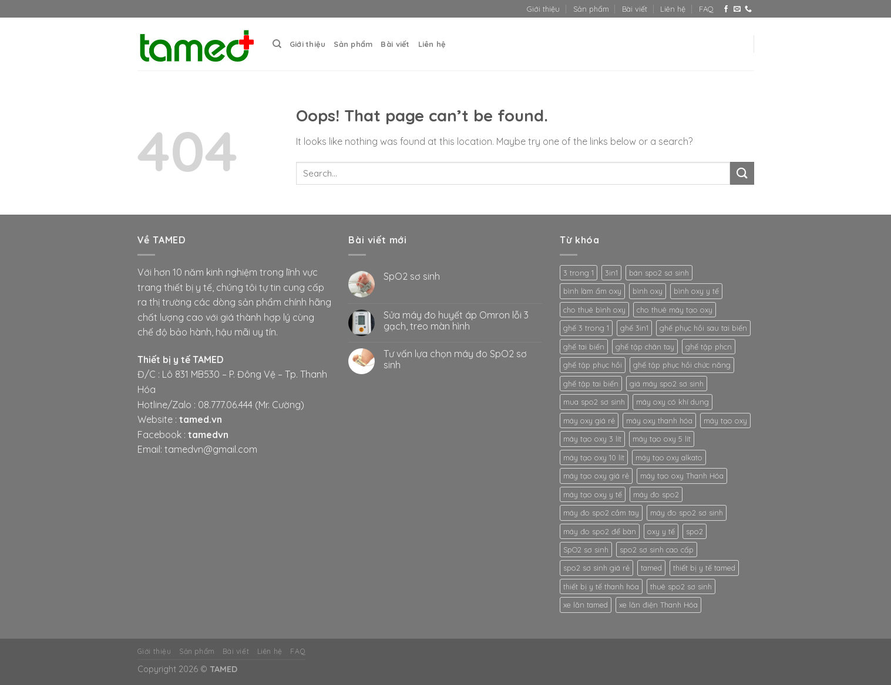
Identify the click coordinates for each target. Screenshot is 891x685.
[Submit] (742, 173)
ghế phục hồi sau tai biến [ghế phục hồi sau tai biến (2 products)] (703, 328)
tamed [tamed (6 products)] (651, 567)
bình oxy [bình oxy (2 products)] (648, 291)
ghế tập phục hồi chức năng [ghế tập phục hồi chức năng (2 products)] (682, 364)
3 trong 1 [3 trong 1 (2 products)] (578, 272)
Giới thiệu (543, 8)
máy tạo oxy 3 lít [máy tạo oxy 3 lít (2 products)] (592, 438)
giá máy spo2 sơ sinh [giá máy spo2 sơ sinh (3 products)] (667, 383)
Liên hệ (672, 8)
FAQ (706, 8)
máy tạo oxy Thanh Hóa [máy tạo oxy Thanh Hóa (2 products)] (682, 475)
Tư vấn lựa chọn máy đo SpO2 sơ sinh (455, 359)
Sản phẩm (591, 8)
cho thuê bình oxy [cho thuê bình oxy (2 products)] (594, 309)
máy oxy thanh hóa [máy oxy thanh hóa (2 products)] (659, 420)
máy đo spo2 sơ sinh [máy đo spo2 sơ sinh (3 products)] (686, 512)
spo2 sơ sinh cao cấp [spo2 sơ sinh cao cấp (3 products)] (657, 549)
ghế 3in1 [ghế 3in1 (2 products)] (634, 328)
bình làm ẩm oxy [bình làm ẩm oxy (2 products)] (592, 291)
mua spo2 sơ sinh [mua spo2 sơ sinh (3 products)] (594, 401)
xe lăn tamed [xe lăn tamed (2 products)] (585, 604)
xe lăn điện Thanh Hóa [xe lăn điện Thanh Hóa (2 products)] (658, 604)
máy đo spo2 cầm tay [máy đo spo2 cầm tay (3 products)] (601, 512)
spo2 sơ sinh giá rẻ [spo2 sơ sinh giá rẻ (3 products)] (596, 567)
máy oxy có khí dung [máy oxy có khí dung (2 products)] (672, 401)
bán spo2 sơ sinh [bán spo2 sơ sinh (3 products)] (659, 272)
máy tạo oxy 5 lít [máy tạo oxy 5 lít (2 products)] (662, 438)
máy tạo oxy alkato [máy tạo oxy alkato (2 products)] (669, 457)
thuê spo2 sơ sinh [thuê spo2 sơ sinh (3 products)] (681, 586)
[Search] (277, 44)
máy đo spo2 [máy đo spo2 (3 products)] (656, 494)
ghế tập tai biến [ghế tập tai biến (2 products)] (590, 383)
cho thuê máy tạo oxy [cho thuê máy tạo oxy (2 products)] (674, 309)
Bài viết (634, 8)
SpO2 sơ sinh (412, 276)
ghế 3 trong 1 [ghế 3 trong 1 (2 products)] (586, 328)
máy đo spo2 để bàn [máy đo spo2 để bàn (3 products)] (599, 531)
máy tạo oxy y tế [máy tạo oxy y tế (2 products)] (592, 494)
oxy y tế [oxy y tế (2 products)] (661, 531)
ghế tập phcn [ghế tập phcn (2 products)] (708, 346)
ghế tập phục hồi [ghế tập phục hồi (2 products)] (592, 364)
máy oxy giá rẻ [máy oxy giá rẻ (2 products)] (589, 420)
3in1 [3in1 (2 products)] (611, 272)
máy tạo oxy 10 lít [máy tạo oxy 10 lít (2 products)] (593, 457)
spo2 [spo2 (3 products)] (694, 531)
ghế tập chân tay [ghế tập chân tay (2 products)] (645, 346)
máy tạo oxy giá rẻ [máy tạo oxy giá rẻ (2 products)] (596, 475)
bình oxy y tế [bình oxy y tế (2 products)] (696, 291)
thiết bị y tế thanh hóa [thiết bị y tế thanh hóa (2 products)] (601, 586)
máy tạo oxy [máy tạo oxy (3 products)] (725, 420)
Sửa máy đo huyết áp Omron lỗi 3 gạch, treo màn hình (456, 321)
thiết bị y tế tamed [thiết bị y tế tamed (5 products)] (704, 567)
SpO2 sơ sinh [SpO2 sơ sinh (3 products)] (585, 549)
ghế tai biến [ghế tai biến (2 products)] (583, 346)
